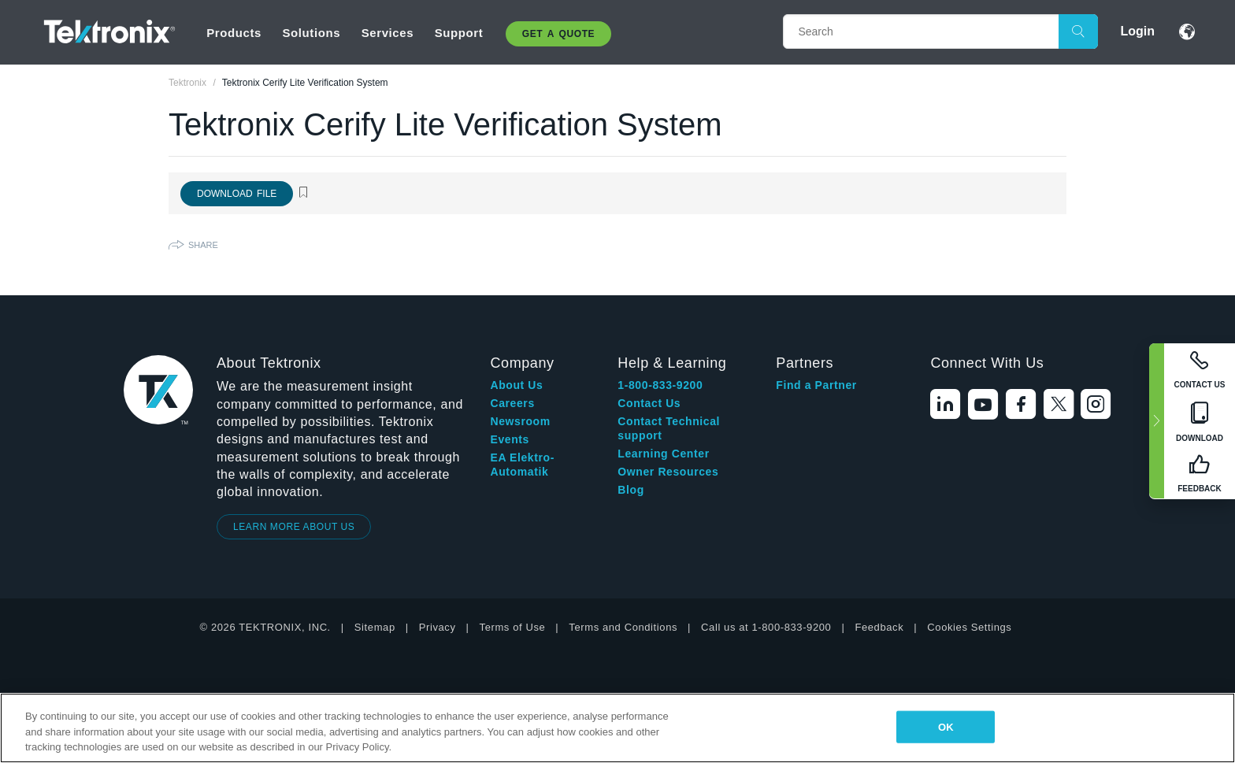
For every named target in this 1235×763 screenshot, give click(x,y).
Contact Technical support (669, 428)
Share (203, 245)
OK (946, 726)
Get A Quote (558, 33)
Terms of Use (513, 627)
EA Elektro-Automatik (522, 464)
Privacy (437, 627)
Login (1137, 31)
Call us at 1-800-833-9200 (766, 627)
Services (388, 32)
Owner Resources (668, 471)
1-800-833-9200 (660, 385)
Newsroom (520, 421)
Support (459, 32)
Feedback (879, 627)
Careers (512, 403)
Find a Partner (816, 385)
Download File (236, 193)
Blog (631, 489)
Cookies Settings (969, 627)
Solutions (311, 32)
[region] (617, 728)
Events (509, 439)
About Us (516, 385)
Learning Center (663, 453)
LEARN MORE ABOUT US (294, 526)
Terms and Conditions (623, 627)
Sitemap (374, 627)
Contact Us (649, 403)
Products (233, 32)
